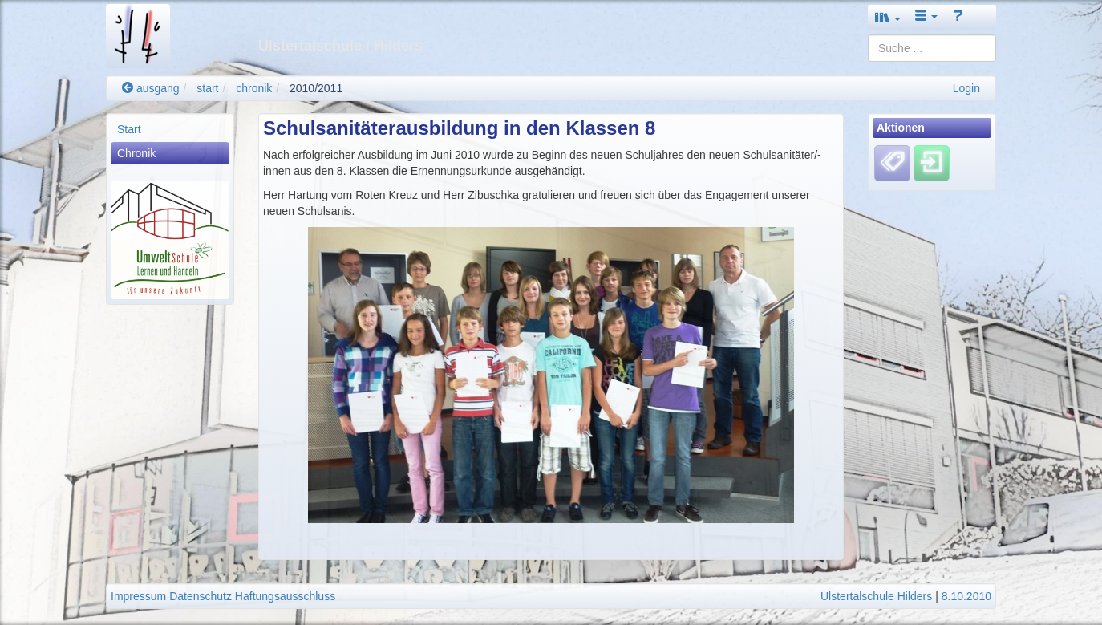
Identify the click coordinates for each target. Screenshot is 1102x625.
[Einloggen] (931, 162)
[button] (888, 17)
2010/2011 (316, 88)
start (207, 88)
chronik (254, 88)
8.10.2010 (966, 596)
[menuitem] (170, 129)
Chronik (136, 153)
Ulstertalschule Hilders (876, 596)
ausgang (151, 88)
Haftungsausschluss (285, 596)
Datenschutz (200, 596)
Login (966, 88)
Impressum (138, 596)
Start (129, 129)
